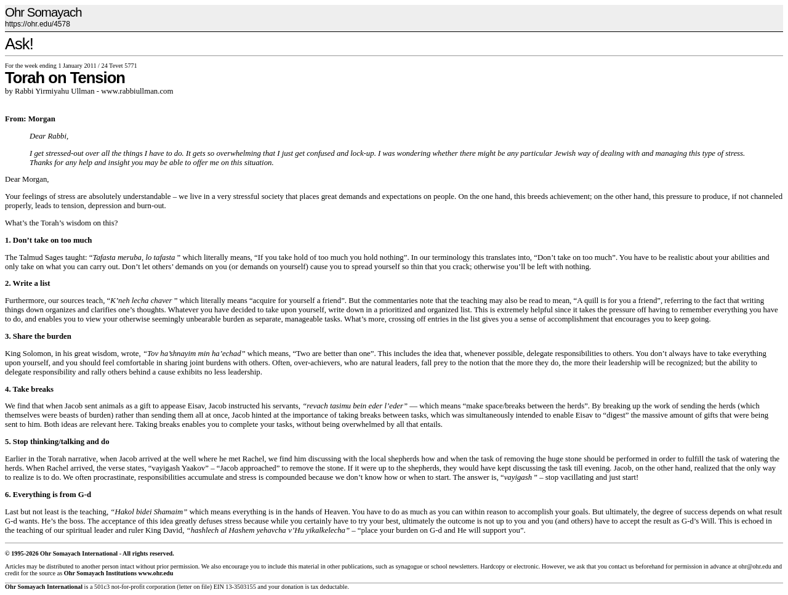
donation (292, 586)
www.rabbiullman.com (137, 91)
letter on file (194, 586)
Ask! (19, 43)
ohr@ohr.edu (754, 566)
